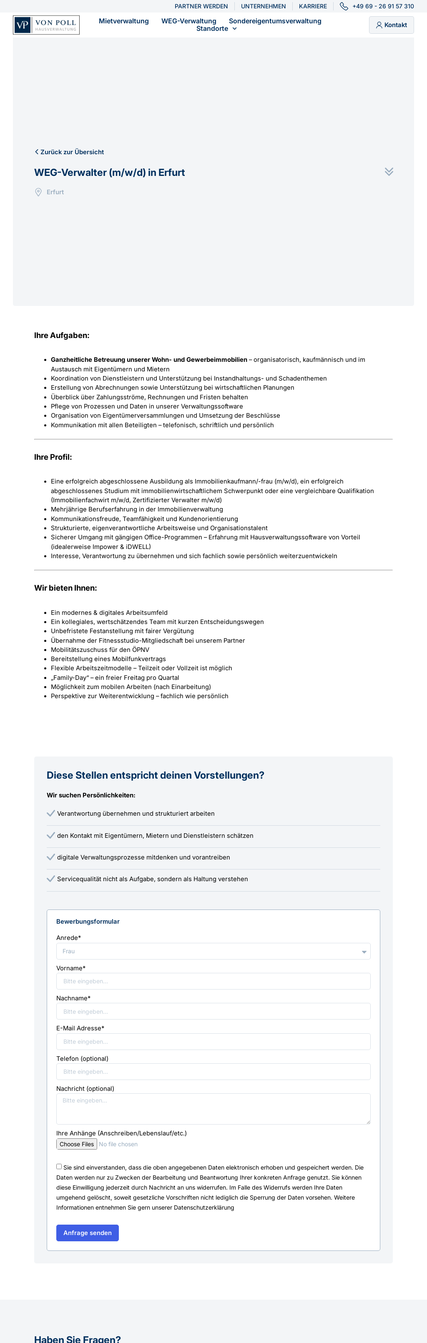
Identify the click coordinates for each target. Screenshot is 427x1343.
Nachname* (73, 998)
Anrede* (68, 938)
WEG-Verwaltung (188, 21)
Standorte (216, 29)
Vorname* (70, 968)
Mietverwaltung (124, 21)
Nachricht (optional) (85, 1088)
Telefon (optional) (82, 1058)
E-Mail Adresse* (80, 1028)
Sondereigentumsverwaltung (275, 21)
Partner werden (201, 6)
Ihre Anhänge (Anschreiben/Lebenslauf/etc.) (121, 1133)
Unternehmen (263, 6)
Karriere (313, 6)
